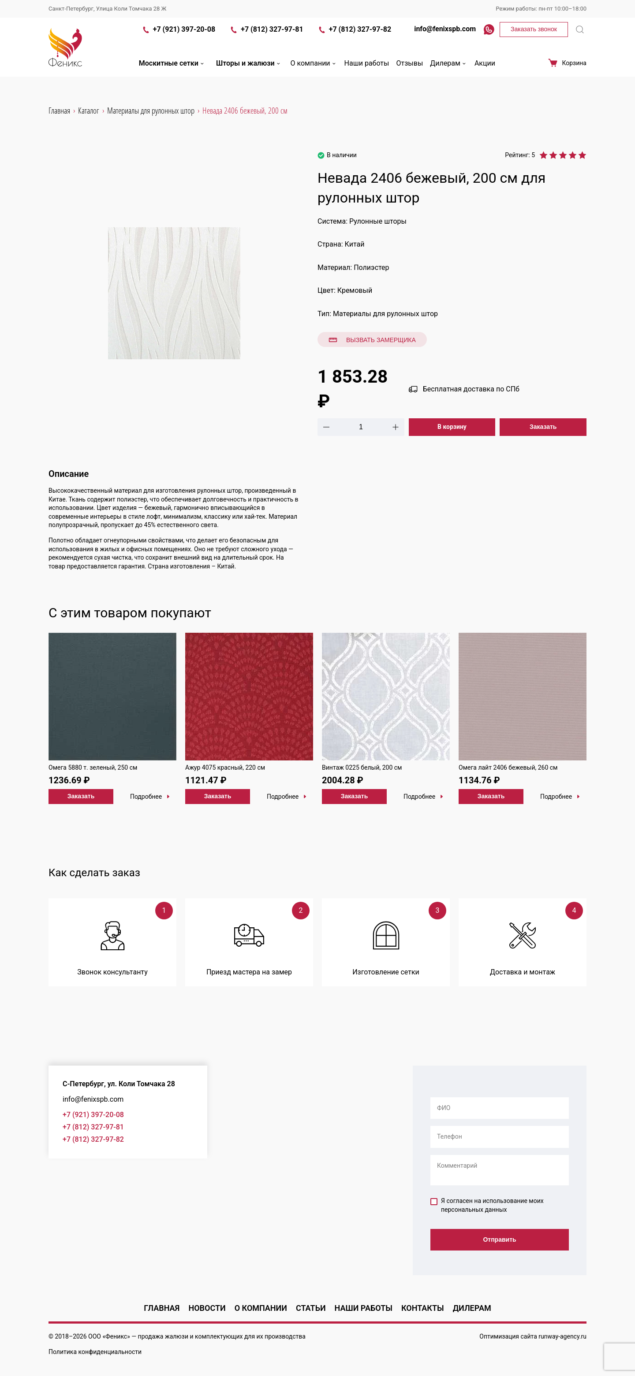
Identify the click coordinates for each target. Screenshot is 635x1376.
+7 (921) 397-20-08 (178, 39)
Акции (484, 72)
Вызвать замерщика (372, 340)
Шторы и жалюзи (249, 72)
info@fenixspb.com (440, 37)
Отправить (499, 1240)
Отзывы (409, 72)
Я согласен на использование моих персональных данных (487, 1205)
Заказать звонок (534, 37)
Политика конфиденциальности (95, 1351)
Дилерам (448, 72)
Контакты (422, 1308)
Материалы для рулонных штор (385, 314)
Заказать (543, 426)
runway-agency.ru (562, 1336)
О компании (314, 72)
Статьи (311, 1308)
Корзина (566, 71)
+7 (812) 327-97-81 (266, 39)
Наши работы (366, 72)
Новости (206, 1308)
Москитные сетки (172, 72)
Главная (161, 1308)
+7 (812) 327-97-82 (354, 39)
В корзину (452, 426)
